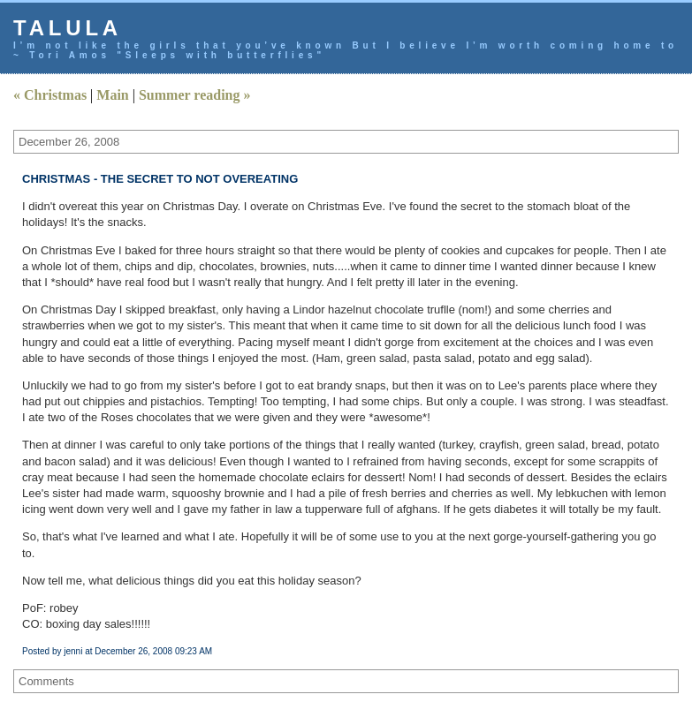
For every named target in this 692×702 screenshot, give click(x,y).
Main (112, 94)
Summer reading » (195, 94)
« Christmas (50, 94)
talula (67, 28)
